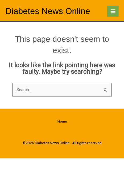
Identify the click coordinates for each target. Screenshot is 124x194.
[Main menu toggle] (113, 11)
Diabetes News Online (47, 11)
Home (62, 121)
